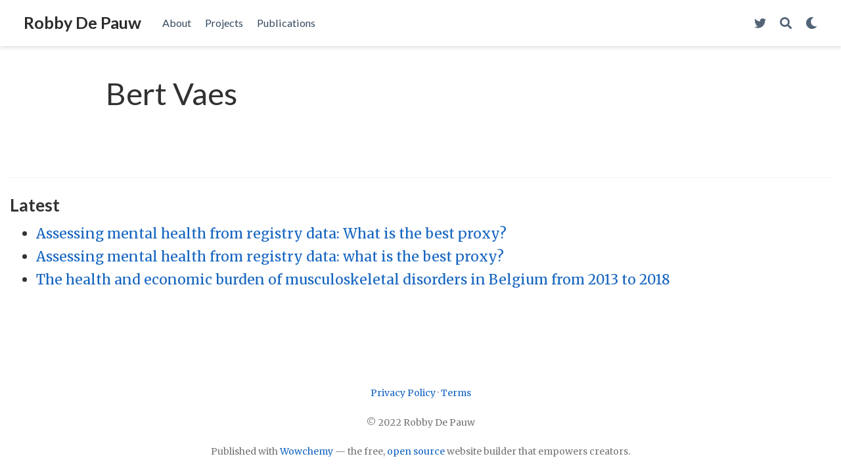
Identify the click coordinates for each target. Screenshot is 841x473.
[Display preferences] (811, 23)
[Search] (786, 23)
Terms (456, 393)
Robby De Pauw (82, 22)
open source (416, 451)
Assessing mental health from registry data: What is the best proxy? (271, 233)
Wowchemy (306, 451)
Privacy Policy (403, 393)
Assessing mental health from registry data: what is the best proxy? (270, 256)
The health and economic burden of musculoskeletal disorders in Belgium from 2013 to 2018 (353, 279)
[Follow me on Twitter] (760, 23)
